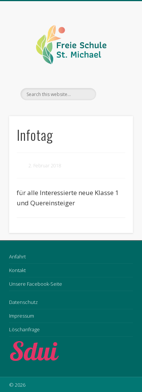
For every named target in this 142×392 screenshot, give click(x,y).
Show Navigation (114, 68)
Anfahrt (17, 256)
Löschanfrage (24, 329)
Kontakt (17, 270)
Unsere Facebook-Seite (35, 283)
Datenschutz (23, 302)
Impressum (21, 315)
